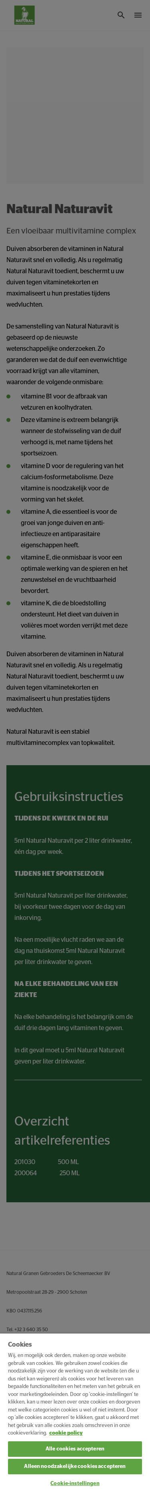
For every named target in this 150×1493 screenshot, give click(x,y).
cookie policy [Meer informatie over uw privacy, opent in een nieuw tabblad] (66, 1433)
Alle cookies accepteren (75, 1449)
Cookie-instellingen (74, 1483)
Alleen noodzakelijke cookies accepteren (75, 1466)
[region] (75, 1413)
